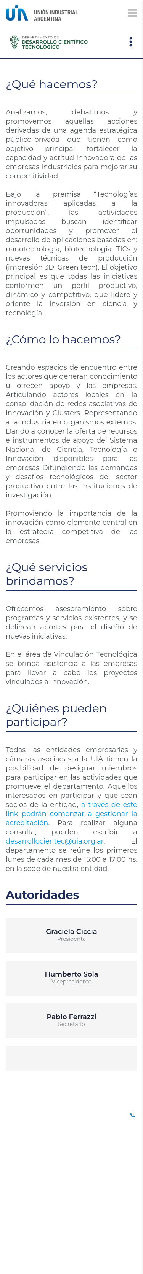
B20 (11, 1135)
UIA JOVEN (20, 1113)
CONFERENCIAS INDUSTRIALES (27, 1160)
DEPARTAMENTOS (30, 1201)
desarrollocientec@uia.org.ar (55, 841)
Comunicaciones (32, 1180)
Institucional (27, 1233)
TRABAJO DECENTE (32, 1145)
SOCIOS (16, 1124)
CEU (11, 1212)
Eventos (19, 1191)
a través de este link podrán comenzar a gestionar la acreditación (71, 814)
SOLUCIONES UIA (29, 1223)
